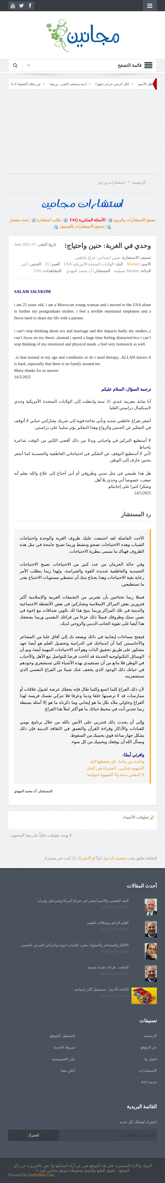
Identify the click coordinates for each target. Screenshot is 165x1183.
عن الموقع (149, 1047)
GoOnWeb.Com (41, 1175)
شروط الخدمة (64, 1047)
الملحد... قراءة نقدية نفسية (108, 967)
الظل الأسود (141, 84)
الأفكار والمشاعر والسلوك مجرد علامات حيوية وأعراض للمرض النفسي (75, 945)
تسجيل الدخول (114, 858)
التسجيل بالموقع (62, 1036)
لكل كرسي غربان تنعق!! (108, 84)
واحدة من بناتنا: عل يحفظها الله (117, 761)
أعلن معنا (68, 1070)
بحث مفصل (19, 220)
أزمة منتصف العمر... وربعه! (63, 84)
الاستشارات (148, 1070)
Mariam (133, 264)
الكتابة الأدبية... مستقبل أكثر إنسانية (101, 989)
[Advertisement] (82, 134)
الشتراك (84, 858)
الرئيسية (150, 1036)
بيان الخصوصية (63, 1059)
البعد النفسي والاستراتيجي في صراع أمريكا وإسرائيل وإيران (83, 900)
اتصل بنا (150, 1059)
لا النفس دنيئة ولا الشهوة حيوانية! (115, 774)
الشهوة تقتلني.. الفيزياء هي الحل (115, 768)
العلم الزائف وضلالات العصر (108, 923)
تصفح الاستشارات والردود (134, 220)
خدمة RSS (149, 1082)
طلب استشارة (49, 220)
